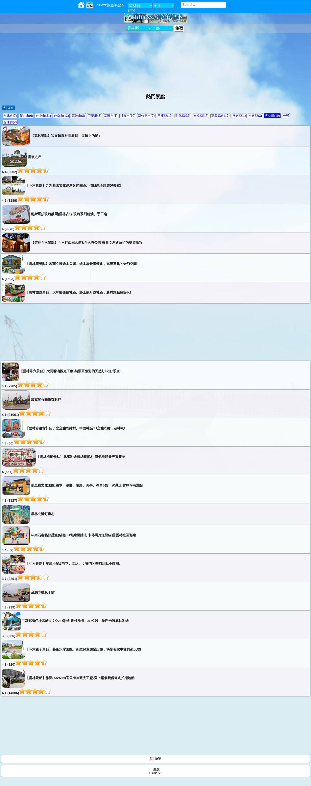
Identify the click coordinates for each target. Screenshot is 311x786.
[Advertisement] (155, 61)
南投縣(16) (200, 115)
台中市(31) (43, 115)
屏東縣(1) (239, 115)
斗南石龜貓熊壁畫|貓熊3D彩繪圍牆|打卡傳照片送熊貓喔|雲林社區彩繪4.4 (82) (69, 539)
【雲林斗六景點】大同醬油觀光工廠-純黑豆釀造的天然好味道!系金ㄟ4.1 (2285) (62, 375)
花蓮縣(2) (10, 122)
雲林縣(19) (272, 115)
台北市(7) (10, 115)
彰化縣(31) (182, 115)
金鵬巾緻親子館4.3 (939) (28, 596)
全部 (286, 115)
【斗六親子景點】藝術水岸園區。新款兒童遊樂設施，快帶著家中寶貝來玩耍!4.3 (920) (71, 653)
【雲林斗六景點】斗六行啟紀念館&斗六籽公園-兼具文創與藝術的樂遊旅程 (72, 242)
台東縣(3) (255, 115)
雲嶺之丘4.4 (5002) (25, 161)
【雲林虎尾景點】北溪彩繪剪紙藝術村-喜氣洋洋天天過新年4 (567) (63, 461)
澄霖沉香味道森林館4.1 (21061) (31, 404)
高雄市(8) (78, 115)
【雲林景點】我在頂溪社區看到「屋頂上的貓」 (52, 136)
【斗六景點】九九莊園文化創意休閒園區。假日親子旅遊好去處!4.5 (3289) (61, 189)
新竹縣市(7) (146, 115)
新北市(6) (26, 115)
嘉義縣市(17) (220, 115)
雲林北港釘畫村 (28, 514)
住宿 (131, 10)
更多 (156, 769)
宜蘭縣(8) (94, 115)
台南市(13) (61, 115)
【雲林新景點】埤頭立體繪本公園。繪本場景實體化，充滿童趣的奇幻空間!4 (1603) (70, 268)
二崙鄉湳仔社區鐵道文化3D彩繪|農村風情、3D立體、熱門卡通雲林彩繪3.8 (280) (65, 625)
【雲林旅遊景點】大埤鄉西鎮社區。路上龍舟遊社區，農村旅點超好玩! (66, 292)
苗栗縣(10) (165, 115)
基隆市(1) (110, 115)
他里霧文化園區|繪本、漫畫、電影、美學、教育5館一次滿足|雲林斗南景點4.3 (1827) (72, 489)
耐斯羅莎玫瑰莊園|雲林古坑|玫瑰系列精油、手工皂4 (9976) (54, 218)
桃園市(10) (127, 115)
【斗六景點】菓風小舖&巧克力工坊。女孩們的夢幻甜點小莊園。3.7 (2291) (62, 568)
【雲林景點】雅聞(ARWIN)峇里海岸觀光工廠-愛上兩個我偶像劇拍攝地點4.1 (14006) (68, 682)
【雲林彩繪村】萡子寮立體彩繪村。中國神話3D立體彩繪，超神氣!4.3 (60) (63, 432)
